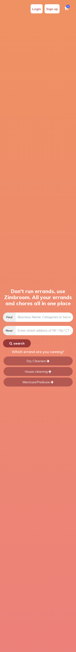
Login (36, 9)
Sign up (52, 9)
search (17, 343)
